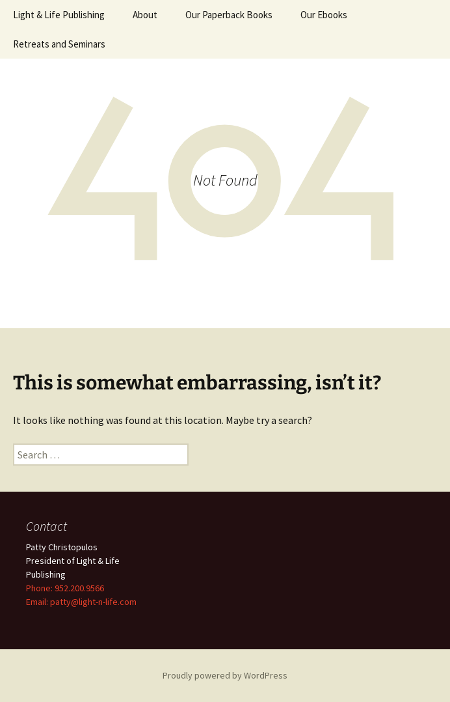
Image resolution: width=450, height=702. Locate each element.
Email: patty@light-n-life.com (81, 602)
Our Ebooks (323, 14)
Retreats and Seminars (59, 44)
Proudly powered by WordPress (225, 675)
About (145, 14)
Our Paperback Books (228, 14)
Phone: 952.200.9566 (65, 588)
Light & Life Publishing (59, 14)
